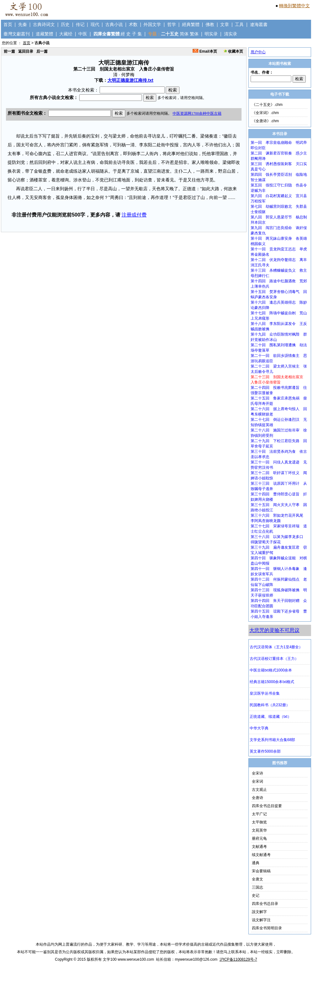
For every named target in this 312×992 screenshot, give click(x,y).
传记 (80, 24)
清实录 (230, 33)
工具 (239, 24)
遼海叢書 (259, 24)
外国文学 (152, 24)
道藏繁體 (44, 33)
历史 (65, 24)
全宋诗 (257, 773)
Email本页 (205, 51)
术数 (133, 24)
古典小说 (114, 24)
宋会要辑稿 (261, 871)
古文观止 (259, 789)
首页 (7, 24)
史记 (255, 895)
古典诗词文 (44, 24)
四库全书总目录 (265, 903)
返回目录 (25, 51)
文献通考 (259, 846)
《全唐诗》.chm (265, 121)
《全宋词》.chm (265, 113)
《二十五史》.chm (267, 104)
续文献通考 (261, 855)
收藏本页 (233, 51)
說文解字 (259, 912)
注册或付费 (134, 214)
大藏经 (65, 33)
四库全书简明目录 (267, 928)
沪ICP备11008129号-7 (238, 959)
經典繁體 (191, 24)
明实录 (211, 33)
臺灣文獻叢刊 (16, 33)
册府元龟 (259, 838)
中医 (82, 33)
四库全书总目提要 (267, 806)
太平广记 (259, 814)
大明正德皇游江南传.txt (130, 80)
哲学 (171, 24)
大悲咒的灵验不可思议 (274, 630)
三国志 (257, 887)
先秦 (22, 24)
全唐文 (257, 879)
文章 (224, 24)
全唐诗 (257, 798)
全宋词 (257, 781)
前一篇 (9, 51)
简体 (184, 33)
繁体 (194, 33)
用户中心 (258, 52)
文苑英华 (259, 830)
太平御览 (259, 822)
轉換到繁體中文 (294, 5)
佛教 (209, 24)
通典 (255, 863)
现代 (95, 24)
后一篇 (42, 51)
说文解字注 (261, 920)
